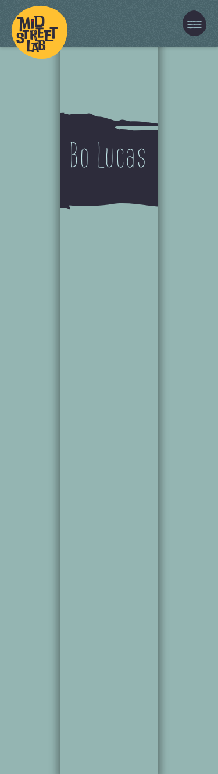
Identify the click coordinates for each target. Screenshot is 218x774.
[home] (39, 23)
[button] (194, 23)
